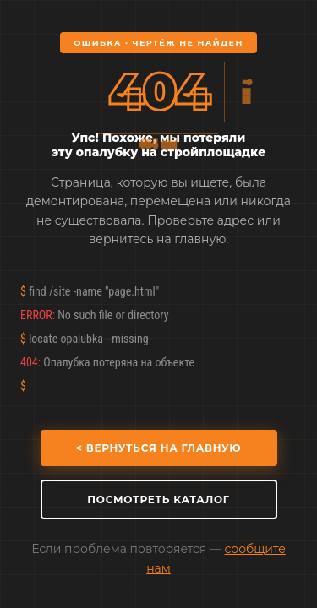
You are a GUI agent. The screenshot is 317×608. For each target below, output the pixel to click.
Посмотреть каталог (158, 499)
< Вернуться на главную (159, 448)
